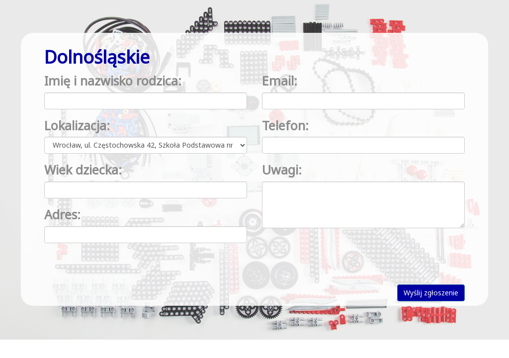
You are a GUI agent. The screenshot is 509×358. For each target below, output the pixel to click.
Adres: (62, 214)
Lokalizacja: (77, 125)
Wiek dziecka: (83, 169)
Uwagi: (282, 169)
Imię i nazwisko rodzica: (112, 80)
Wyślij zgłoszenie (431, 292)
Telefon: (285, 125)
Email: (279, 80)
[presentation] (337, 255)
